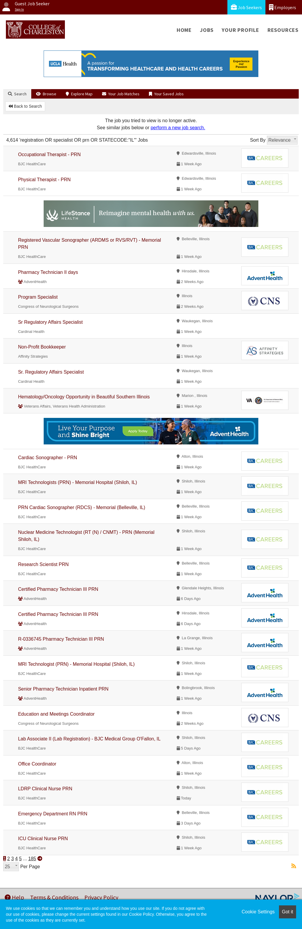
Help (14, 897)
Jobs (207, 30)
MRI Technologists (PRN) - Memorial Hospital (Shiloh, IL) (77, 482)
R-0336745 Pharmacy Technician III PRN (61, 639)
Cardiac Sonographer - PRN (47, 457)
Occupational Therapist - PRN (49, 154)
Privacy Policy (101, 897)
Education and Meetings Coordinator (56, 714)
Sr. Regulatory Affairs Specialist (51, 371)
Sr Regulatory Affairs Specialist (50, 322)
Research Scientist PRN (43, 564)
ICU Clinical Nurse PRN (43, 838)
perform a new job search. (178, 127)
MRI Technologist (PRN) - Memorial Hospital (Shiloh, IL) (76, 664)
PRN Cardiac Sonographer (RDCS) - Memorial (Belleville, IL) (81, 507)
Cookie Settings (258, 911)
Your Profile (240, 30)
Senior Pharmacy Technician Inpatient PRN (63, 688)
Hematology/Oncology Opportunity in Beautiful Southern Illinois (84, 396)
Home (184, 30)
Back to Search (25, 106)
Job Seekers (246, 7)
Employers (282, 7)
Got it (287, 911)
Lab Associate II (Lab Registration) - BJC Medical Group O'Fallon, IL (89, 738)
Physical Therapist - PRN (44, 179)
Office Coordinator (37, 763)
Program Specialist (38, 297)
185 (32, 858)
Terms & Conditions (54, 897)
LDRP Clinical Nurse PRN (45, 788)
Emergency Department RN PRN (52, 813)
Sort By (257, 140)
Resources (282, 30)
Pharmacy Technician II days (48, 272)
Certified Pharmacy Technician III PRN (58, 589)
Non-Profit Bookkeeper (42, 346)
